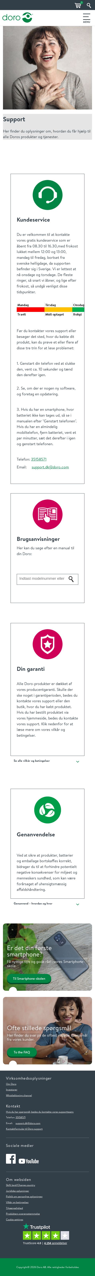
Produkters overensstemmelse (23, 1213)
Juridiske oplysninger (17, 1191)
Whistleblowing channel (19, 1095)
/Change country (25, 1185)
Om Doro (11, 1084)
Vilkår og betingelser (17, 1202)
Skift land (11, 1185)
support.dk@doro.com (50, 467)
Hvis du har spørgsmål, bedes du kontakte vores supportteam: (40, 1111)
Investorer (11, 1089)
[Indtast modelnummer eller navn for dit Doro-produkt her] (42, 578)
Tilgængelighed (14, 1208)
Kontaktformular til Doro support (24, 1128)
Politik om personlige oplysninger (24, 1196)
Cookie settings (14, 1219)
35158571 (38, 459)
